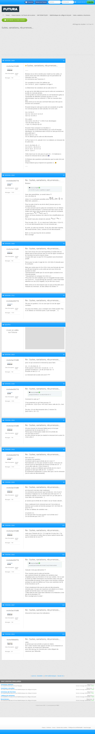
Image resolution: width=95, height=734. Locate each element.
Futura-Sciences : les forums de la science (23, 15)
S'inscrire (29, 2)
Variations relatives (7, 684)
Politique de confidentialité (75, 727)
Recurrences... (5, 699)
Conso (53, 727)
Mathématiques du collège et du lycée (60, 15)
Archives (48, 727)
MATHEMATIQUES (42, 15)
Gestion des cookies (62, 727)
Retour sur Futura (41, 2)
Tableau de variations (8, 695)
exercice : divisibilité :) (38, 676)
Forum (8, 15)
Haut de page (87, 727)
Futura (43, 727)
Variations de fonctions (8, 692)
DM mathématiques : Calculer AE (54, 676)
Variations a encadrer (7, 688)
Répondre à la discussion (14, 20)
